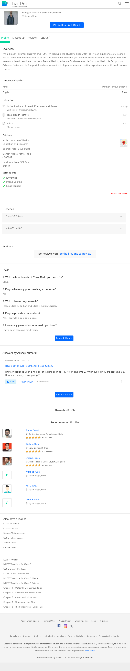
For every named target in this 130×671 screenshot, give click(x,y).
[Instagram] (65, 627)
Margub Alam (33, 471)
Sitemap (104, 621)
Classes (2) (18, 38)
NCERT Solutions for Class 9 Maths (20, 578)
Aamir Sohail (32, 430)
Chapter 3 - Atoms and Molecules (20, 597)
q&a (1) (45, 38)
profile (5, 38)
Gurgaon (91, 636)
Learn (93, 621)
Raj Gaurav (31, 485)
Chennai (26, 636)
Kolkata (79, 636)
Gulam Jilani (32, 444)
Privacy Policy (65, 621)
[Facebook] (59, 627)
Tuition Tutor (9, 542)
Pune (70, 636)
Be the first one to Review (75, 254)
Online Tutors (9, 547)
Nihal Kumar (32, 499)
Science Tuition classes (14, 533)
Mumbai (60, 636)
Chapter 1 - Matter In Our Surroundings (22, 587)
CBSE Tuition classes (13, 537)
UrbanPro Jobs (81, 621)
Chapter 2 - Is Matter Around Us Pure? (22, 592)
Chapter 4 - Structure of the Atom (19, 602)
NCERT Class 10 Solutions (16, 573)
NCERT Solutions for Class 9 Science (21, 583)
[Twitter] (71, 626)
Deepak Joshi (33, 458)
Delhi (36, 636)
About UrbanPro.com (30, 621)
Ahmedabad (104, 636)
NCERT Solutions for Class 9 (17, 564)
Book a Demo (64, 338)
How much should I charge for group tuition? (29, 365)
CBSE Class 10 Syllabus (14, 568)
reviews (33, 38)
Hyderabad (48, 636)
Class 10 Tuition (11, 523)
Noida (116, 636)
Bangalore (14, 636)
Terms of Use (49, 621)
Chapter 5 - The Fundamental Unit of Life (23, 606)
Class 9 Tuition (10, 528)
